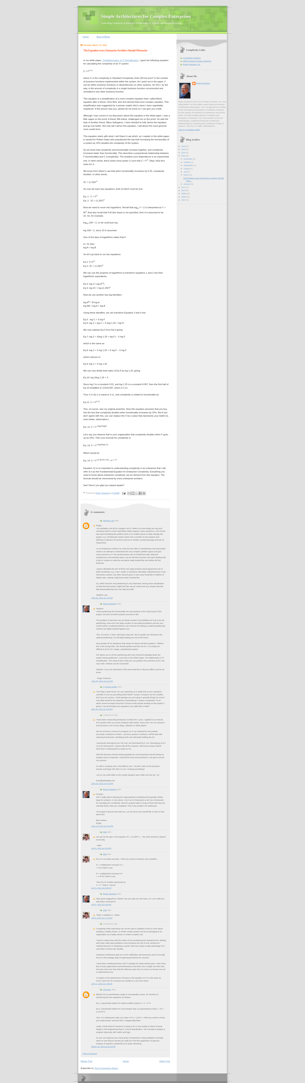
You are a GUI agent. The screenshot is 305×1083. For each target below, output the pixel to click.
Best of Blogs (103, 36)
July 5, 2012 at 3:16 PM (101, 848)
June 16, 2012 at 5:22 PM (102, 826)
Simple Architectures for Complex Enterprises (146, 16)
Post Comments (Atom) (106, 1068)
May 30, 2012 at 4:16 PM (102, 709)
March (186, 175)
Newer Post (86, 1061)
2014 (183, 149)
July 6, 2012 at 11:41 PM (101, 918)
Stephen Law (108, 521)
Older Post (164, 1061)
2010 (183, 190)
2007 (183, 200)
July (186, 172)
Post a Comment (89, 1053)
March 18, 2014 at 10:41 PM (103, 1046)
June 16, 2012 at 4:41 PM (102, 783)
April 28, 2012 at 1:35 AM (102, 598)
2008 (183, 197)
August (187, 169)
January (187, 184)
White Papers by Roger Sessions (197, 61)
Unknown (107, 989)
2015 (183, 146)
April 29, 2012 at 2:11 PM (102, 681)
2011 (183, 187)
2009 (183, 193)
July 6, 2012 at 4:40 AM (101, 904)
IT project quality (110, 687)
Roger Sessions (110, 604)
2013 (183, 153)
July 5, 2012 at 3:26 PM (101, 888)
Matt (105, 832)
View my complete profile (189, 130)
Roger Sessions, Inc (191, 64)
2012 (183, 156)
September (189, 165)
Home (86, 36)
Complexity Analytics (192, 58)
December (188, 159)
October (187, 162)
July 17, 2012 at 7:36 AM (101, 984)
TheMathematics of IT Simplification (120, 60)
